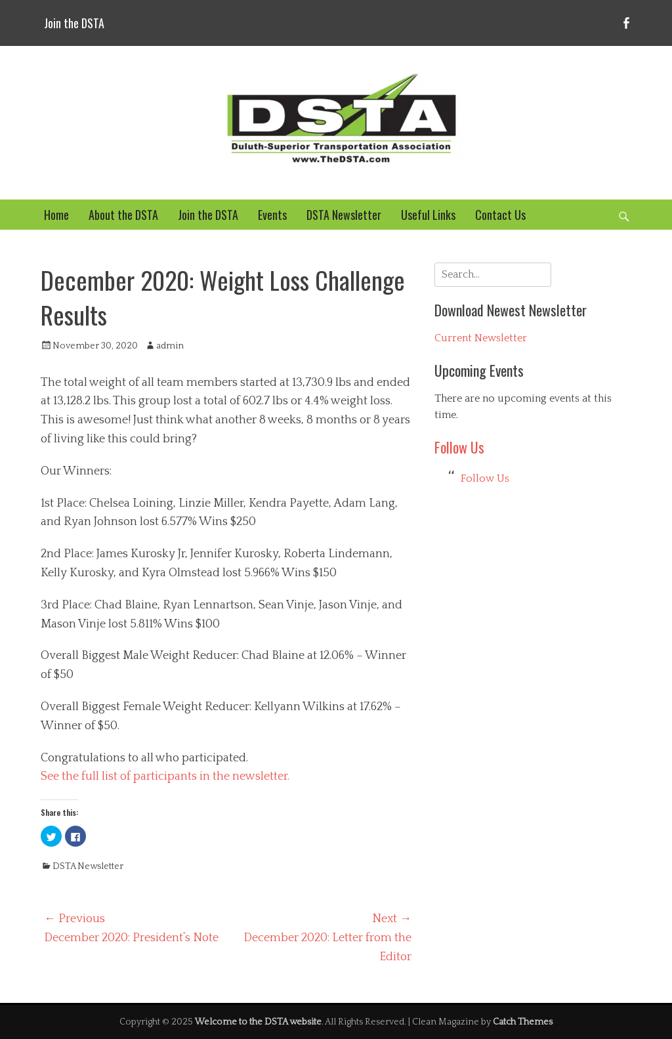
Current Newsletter (480, 338)
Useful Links (428, 214)
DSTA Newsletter (343, 214)
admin (170, 346)
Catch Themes (523, 1022)
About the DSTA (123, 214)
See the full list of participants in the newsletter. (165, 776)
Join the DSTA (74, 23)
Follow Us (459, 446)
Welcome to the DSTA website (258, 1022)
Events (272, 214)
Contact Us (500, 214)
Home (56, 214)
